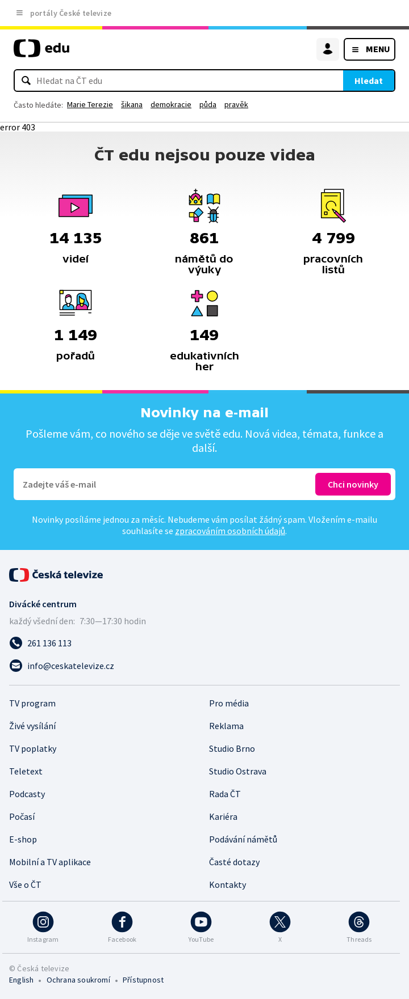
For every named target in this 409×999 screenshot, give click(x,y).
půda (207, 104)
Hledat (368, 80)
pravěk (236, 104)
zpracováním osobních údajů (230, 530)
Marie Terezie (90, 104)
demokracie (171, 104)
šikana (132, 104)
